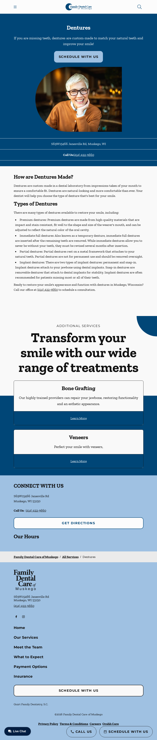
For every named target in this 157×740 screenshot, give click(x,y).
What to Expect (28, 657)
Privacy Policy (48, 724)
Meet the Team (28, 647)
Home (19, 628)
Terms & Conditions (74, 724)
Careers (95, 724)
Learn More (78, 418)
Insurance (23, 676)
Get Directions (78, 523)
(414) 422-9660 (84, 155)
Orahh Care (110, 724)
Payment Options (30, 666)
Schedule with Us (78, 57)
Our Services (26, 637)
